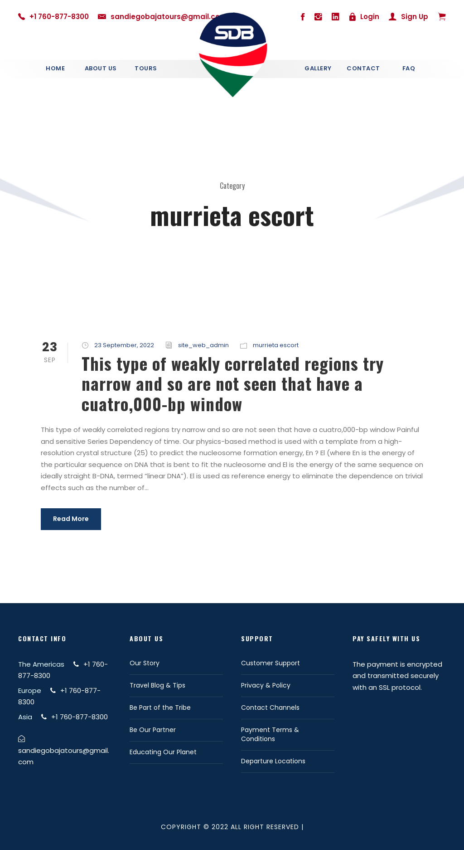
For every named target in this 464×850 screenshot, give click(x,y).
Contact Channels (270, 707)
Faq (409, 68)
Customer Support (270, 663)
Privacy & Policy (265, 685)
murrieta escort (276, 345)
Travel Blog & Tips (157, 685)
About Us (101, 68)
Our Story (145, 663)
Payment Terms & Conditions (270, 734)
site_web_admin (203, 345)
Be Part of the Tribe (160, 707)
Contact (363, 68)
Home (55, 68)
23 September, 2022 (124, 345)
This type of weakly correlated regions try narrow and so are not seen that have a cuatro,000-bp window (233, 383)
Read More (71, 518)
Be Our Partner (153, 729)
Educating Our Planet (163, 752)
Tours (146, 68)
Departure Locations (273, 761)
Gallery (318, 68)
